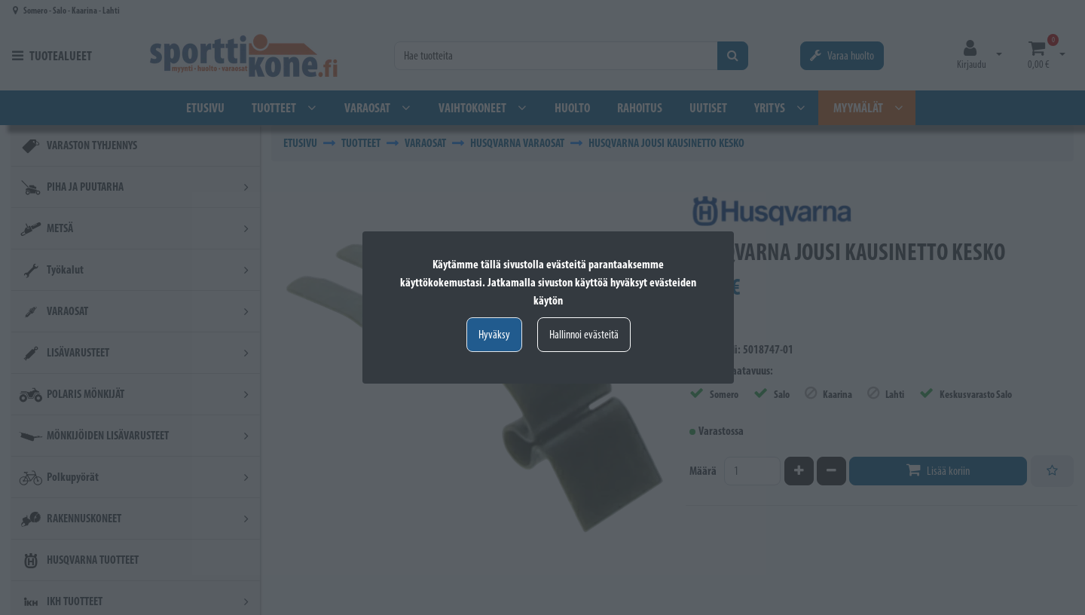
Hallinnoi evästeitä (584, 334)
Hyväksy (494, 334)
